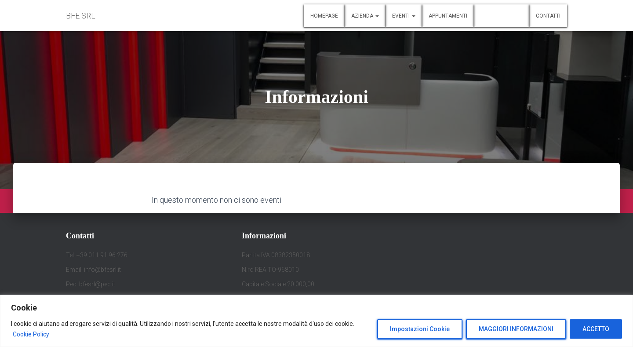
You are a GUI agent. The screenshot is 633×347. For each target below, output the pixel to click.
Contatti (548, 16)
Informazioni (501, 16)
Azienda (365, 16)
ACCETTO (595, 328)
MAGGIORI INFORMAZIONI (516, 328)
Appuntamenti (448, 16)
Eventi (403, 16)
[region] (316, 321)
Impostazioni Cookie (420, 328)
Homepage (324, 16)
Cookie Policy (31, 334)
